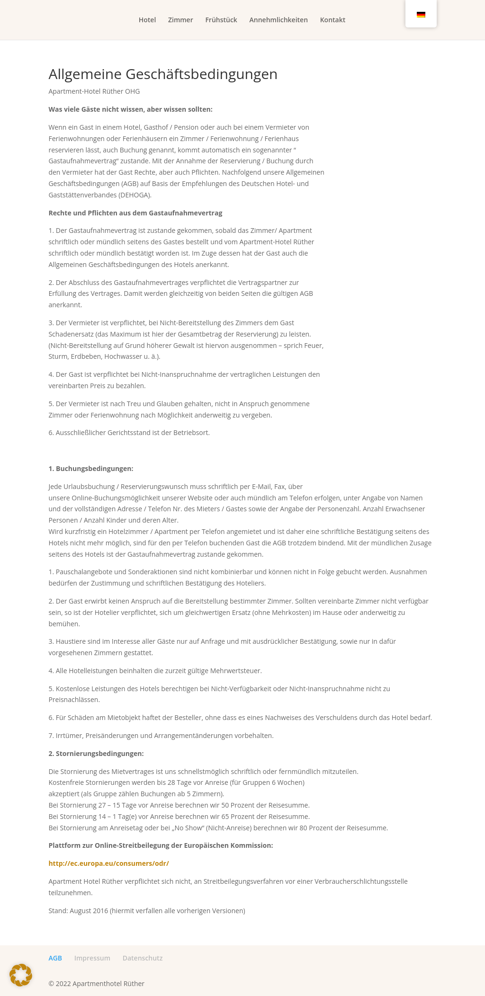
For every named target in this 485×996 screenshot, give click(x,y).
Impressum (92, 957)
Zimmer (180, 20)
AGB (55, 957)
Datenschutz (143, 957)
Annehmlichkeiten (279, 20)
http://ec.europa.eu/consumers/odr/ (108, 863)
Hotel (147, 20)
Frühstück (221, 20)
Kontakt (333, 20)
